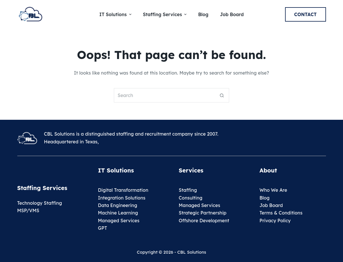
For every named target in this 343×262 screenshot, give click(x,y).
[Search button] (222, 95)
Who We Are (273, 190)
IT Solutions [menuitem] (116, 14)
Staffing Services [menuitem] (165, 14)
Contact (305, 14)
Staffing (188, 190)
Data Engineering (117, 205)
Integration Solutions (122, 198)
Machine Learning (118, 213)
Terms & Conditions (280, 213)
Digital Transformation (123, 190)
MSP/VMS (28, 210)
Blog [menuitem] (203, 14)
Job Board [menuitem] (232, 14)
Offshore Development (204, 220)
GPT (102, 228)
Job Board (271, 205)
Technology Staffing (39, 203)
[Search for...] (164, 95)
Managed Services (119, 220)
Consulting (190, 198)
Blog (264, 198)
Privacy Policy (275, 220)
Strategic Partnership (203, 213)
